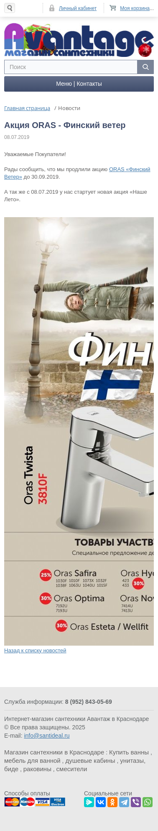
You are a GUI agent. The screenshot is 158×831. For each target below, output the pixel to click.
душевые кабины (90, 760)
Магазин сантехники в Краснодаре (54, 752)
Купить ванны (129, 752)
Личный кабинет (78, 8)
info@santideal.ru (46, 735)
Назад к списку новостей (35, 650)
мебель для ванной (32, 760)
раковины (37, 768)
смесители (71, 768)
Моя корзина (135, 8)
